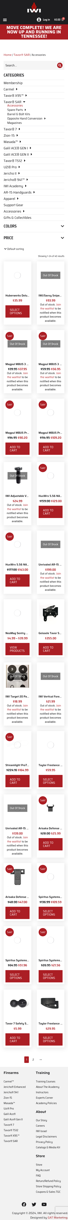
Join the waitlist (50, 306)
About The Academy (47, 1087)
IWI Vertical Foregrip (52, 696)
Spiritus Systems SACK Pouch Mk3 (27, 960)
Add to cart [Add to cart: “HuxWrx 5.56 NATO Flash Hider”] (48, 512)
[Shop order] (19, 249)
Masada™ (9, 1103)
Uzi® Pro (9, 1108)
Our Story (41, 1120)
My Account (43, 1170)
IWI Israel (41, 1131)
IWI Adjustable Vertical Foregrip (25, 496)
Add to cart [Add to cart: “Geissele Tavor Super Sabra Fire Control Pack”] (48, 649)
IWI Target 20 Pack (17, 696)
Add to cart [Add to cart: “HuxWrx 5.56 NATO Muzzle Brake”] (15, 580)
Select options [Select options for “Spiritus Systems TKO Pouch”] (49, 976)
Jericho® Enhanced (15, 1087)
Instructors (42, 1092)
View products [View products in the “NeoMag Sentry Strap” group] (17, 649)
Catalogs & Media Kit (48, 1147)
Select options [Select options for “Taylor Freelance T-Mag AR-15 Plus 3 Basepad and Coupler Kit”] (49, 781)
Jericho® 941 (11, 1092)
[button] (5, 20)
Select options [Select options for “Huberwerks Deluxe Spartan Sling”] (16, 311)
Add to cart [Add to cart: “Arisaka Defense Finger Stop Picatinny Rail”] (48, 844)
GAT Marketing (57, 1217)
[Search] (60, 65)
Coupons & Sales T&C (48, 1191)
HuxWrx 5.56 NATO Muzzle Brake (26, 564)
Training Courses (45, 1081)
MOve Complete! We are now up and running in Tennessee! (34, 32)
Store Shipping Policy (48, 1186)
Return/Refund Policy (48, 1181)
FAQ (38, 1175)
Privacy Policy (44, 1142)
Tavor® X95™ (11, 1135)
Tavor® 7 (9, 1125)
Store (39, 1164)
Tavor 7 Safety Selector (20, 1023)
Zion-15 (8, 1097)
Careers (40, 1125)
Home (8, 55)
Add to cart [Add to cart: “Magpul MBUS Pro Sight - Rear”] (48, 449)
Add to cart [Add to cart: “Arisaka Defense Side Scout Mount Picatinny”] (15, 913)
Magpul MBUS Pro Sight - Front (25, 433)
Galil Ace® (10, 1114)
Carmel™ (9, 1081)
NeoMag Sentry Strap (19, 633)
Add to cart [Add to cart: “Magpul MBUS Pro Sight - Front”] (15, 449)
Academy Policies (46, 1103)
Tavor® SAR (22, 55)
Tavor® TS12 (11, 1130)
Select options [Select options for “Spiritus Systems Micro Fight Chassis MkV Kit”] (49, 913)
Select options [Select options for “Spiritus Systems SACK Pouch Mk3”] (16, 976)
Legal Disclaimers (46, 1136)
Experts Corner (44, 1097)
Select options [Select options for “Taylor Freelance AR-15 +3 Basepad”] (49, 1039)
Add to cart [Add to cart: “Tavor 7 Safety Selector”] (15, 1039)
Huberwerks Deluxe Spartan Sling (26, 295)
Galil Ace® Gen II (13, 1119)
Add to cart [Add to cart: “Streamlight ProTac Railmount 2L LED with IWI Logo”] (15, 781)
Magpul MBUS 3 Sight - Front (23, 364)
